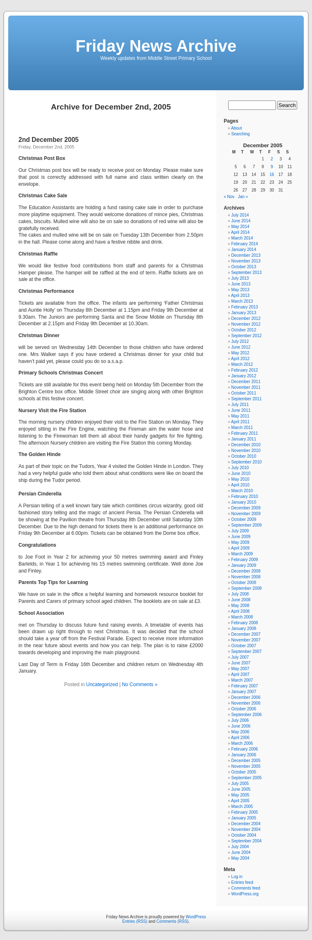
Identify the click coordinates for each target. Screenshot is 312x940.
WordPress (196, 917)
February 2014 (244, 244)
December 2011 (245, 381)
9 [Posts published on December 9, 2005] (272, 166)
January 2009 (243, 565)
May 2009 (240, 542)
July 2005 (240, 783)
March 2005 (242, 806)
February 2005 (244, 812)
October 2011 (243, 393)
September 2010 (246, 462)
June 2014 (240, 221)
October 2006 (243, 709)
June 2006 (240, 726)
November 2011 (245, 387)
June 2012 (240, 347)
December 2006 (245, 697)
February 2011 (244, 433)
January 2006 (243, 755)
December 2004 (245, 823)
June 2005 (240, 789)
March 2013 (242, 301)
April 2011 (240, 422)
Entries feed (242, 882)
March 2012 (242, 364)
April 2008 (240, 611)
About (236, 128)
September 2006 (246, 714)
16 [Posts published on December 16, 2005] (271, 174)
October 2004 (243, 835)
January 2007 (243, 691)
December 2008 (245, 571)
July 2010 (240, 467)
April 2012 (240, 358)
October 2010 (243, 456)
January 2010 (243, 502)
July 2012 (240, 341)
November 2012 (245, 324)
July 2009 (240, 531)
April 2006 (240, 737)
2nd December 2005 (48, 139)
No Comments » (140, 684)
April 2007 (240, 674)
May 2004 (240, 858)
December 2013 (245, 255)
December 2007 (245, 634)
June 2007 (240, 663)
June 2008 (240, 600)
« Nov (229, 196)
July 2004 (240, 846)
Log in (236, 876)
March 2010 (242, 490)
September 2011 (246, 399)
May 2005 (240, 795)
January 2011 (243, 439)
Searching (240, 134)
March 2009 (242, 554)
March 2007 (242, 680)
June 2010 (240, 473)
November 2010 (245, 450)
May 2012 (240, 353)
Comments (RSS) (172, 921)
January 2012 (243, 376)
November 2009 (245, 513)
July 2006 (240, 720)
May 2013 (240, 289)
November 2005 (245, 766)
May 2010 (240, 479)
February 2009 (244, 559)
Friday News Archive (156, 46)
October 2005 (243, 772)
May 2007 (240, 668)
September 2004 (246, 841)
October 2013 (243, 267)
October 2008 (243, 582)
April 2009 (240, 548)
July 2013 (240, 278)
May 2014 (240, 226)
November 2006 (245, 703)
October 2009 (243, 519)
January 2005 (243, 818)
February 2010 (244, 496)
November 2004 (245, 829)
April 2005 (240, 801)
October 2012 (243, 330)
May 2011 (240, 416)
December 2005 (245, 760)
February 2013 (244, 307)
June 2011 (240, 410)
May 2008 (240, 605)
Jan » (243, 196)
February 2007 (244, 686)
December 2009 (245, 508)
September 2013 (246, 272)
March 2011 (242, 427)
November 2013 (245, 261)
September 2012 (246, 335)
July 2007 (240, 657)
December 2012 (245, 318)
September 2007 (246, 651)
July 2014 (240, 215)
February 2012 (244, 370)
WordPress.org (245, 894)
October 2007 (243, 645)
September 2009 (246, 525)
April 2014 (240, 232)
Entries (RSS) (134, 921)
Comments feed (245, 888)
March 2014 (242, 238)
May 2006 (240, 732)
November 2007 (245, 640)
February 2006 (244, 749)
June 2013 (240, 284)
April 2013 (240, 295)
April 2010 (240, 485)
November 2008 (245, 577)
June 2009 (240, 536)
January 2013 (243, 312)
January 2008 (243, 628)
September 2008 (246, 588)
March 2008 (242, 617)
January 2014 (243, 249)
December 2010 (245, 445)
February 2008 (244, 623)
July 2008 (240, 594)
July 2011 (240, 404)
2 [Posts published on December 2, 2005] (272, 159)
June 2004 (240, 852)
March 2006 (242, 743)
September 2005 (246, 778)
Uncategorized (102, 684)
